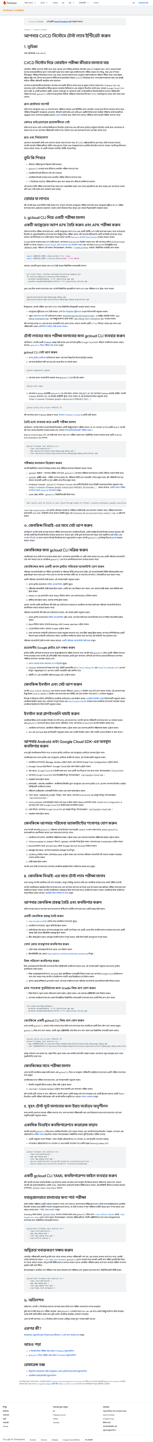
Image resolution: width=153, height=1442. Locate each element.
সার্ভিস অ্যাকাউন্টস (54, 584)
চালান (43, 3)
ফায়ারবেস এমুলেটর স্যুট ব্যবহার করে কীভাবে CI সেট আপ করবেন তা (51, 1335)
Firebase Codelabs (13, 10)
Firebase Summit (59, 1415)
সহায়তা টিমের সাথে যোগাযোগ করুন (115, 1411)
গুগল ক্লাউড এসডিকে (37, 358)
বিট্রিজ (116, 535)
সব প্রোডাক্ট (89, 1440)
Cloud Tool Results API (108, 668)
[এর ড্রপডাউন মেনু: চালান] (48, 3)
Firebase (27, 30)
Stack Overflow (109, 1415)
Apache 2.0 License (111, 1381)
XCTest (94, 323)
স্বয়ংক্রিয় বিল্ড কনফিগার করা (57, 893)
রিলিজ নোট (107, 1422)
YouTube (56, 1422)
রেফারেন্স (6, 1415)
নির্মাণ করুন (29, 3)
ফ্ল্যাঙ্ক (114, 538)
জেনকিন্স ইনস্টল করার (95, 698)
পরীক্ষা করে (38, 1134)
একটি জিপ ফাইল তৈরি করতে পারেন (52, 326)
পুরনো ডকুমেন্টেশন (109, 1430)
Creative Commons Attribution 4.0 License (66, 1381)
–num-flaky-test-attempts (55, 1259)
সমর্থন (96, 3)
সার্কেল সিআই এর (31, 538)
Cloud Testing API (86, 668)
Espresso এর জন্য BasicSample (84, 237)
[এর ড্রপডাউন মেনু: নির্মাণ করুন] (35, 3)
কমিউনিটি (82, 3)
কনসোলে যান (143, 3)
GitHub (5, 1426)
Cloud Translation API (63, 22)
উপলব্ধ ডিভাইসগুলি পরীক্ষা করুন (78, 430)
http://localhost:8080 (77, 701)
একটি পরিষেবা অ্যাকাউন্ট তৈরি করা (76, 640)
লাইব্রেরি (6, 1422)
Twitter (55, 1419)
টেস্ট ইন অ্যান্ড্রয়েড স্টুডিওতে (70, 311)
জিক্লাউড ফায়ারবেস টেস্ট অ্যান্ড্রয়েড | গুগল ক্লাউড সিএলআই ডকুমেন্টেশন (58, 1371)
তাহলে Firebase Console (69, 415)
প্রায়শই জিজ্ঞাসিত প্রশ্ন (110, 1426)
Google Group (108, 1419)
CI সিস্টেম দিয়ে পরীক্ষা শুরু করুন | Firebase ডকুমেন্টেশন (51, 1351)
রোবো (58, 115)
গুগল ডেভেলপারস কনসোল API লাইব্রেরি (45, 663)
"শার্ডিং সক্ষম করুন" (47, 1210)
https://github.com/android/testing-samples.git (67, 954)
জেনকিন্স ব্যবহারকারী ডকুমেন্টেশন (42, 1375)
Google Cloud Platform (71, 1440)
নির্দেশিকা (6, 1411)
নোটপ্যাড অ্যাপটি (40, 316)
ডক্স (70, 3)
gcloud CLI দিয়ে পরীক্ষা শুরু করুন (44, 345)
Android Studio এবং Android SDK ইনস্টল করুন (62, 245)
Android (33, 1440)
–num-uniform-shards (104, 1214)
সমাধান (55, 3)
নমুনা (4, 1419)
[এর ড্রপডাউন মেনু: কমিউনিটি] (89, 3)
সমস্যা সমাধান (87, 1097)
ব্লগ (134, 3)
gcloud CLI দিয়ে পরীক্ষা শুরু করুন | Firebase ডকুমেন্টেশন (52, 1355)
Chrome (44, 1440)
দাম (63, 3)
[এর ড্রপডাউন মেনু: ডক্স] (74, 3)
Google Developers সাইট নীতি (47, 1384)
